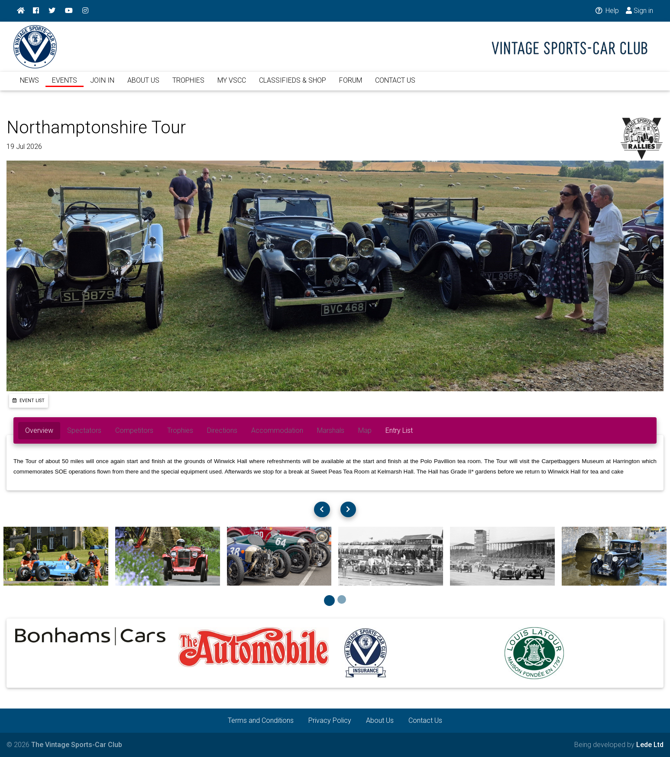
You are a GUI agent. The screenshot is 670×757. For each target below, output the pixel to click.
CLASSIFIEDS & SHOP (292, 85)
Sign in (639, 10)
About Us (380, 720)
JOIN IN (102, 85)
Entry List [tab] (399, 430)
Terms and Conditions (261, 720)
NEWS (29, 85)
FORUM (350, 85)
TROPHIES (188, 85)
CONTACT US (395, 85)
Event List (29, 400)
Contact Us (425, 720)
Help (606, 10)
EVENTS (64, 85)
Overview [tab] (39, 430)
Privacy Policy (329, 720)
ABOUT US (143, 85)
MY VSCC (231, 85)
